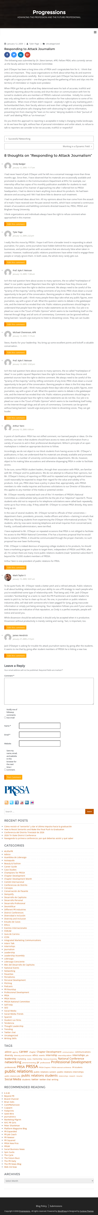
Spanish (8, 1015)
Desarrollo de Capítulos (15, 895)
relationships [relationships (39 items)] (63, 1074)
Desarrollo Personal (13, 898)
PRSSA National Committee (17, 1000)
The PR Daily (10, 1159)
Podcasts (8, 984)
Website (7, 741)
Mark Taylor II (19, 574)
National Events (11, 966)
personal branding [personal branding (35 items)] (29, 1061)
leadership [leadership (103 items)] (10, 1057)
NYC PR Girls (10, 1120)
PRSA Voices (10, 997)
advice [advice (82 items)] (8, 1050)
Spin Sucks (9, 1150)
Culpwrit (8, 1106)
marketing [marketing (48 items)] (21, 1057)
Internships (9, 945)
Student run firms (12, 1018)
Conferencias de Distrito (15, 883)
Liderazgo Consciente (14, 960)
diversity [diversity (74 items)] (9, 1053)
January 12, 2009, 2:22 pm (23, 235)
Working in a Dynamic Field (76, 146)
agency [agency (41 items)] (15, 1050)
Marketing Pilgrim (12, 1117)
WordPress (62, 1209)
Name (7, 724)
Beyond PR (9, 1094)
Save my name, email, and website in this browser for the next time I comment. (12, 758)
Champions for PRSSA (14, 871)
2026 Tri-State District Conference (20, 833)
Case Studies (10, 868)
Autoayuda (9, 858)
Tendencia (9, 1021)
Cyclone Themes (87, 1209)
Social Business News (14, 1147)
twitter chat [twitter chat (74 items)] (45, 1078)
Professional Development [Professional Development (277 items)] (71, 1060)
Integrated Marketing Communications (22, 938)
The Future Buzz (12, 1156)
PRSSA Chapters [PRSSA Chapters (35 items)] (44, 1065)
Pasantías (8, 972)
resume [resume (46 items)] (79, 1074)
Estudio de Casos (12, 920)
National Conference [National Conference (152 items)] (71, 1056)
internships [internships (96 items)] (78, 1053)
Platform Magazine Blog (15, 1126)
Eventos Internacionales (15, 926)
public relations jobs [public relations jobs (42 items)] (12, 1074)
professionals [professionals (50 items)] (10, 1065)
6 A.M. (7, 1091)
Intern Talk (9, 941)
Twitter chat (10, 1030)
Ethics (7, 923)
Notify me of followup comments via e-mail (12, 711)
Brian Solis (9, 1100)
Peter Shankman (12, 1123)
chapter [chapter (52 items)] (32, 1050)
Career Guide (10, 865)
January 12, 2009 (15, 43)
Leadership (9, 951)
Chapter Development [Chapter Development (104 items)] (49, 1050)
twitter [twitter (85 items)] (35, 1078)
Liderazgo (8, 957)
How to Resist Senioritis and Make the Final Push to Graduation (34, 827)
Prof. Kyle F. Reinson (22, 270)
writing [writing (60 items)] (55, 1078)
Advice (7, 852)
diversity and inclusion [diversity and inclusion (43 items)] (22, 1053)
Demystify (9, 892)
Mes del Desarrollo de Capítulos (19, 963)
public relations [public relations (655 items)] (19, 1069)
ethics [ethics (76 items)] (35, 1053)
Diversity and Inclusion (15, 917)
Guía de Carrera (11, 932)
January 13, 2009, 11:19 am (24, 335)
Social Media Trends (13, 1012)
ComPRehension (12, 1103)
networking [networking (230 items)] (13, 1060)
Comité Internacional (14, 880)
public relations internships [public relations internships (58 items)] (70, 1070)
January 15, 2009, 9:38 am (23, 428)
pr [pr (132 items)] (38, 1060)
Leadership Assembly (14, 954)
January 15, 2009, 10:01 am (24, 577)
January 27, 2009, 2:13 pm (23, 637)
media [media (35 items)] (29, 1057)
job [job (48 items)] (87, 1053)
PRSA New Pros (11, 1141)
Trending (8, 1027)
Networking (9, 969)
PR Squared (9, 1138)
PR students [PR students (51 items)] (77, 1065)
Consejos (8, 886)
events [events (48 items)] (42, 1053)
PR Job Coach (10, 1132)
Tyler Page (34, 43)
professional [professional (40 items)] (45, 1061)
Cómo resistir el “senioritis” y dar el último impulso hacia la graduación (38, 824)
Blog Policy (41, 1204)
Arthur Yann (18, 424)
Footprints (9, 1109)
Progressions (24, 1209)
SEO (6, 1006)
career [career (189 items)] (23, 1049)
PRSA (6, 994)
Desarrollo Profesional (14, 902)
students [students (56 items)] (26, 1078)
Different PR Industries (15, 908)
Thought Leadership (13, 1024)
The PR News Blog (12, 1162)
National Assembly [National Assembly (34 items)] (50, 1057)
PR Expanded (10, 1129)
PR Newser (9, 1135)
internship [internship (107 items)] (51, 1053)
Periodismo (9, 975)
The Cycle (8, 1153)
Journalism (9, 947)
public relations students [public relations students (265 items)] (39, 1073)
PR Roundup (10, 987)
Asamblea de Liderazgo (15, 856)
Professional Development (16, 991)
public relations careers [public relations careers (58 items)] (45, 1070)
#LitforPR (8, 849)
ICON (6, 935)
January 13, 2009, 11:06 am (24, 273)
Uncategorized (53, 43)
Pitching (8, 981)
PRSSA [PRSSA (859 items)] (32, 1065)
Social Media (10, 1009)
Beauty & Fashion (12, 862)
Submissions (56, 1204)
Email (7, 733)
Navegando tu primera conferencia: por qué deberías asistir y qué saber (38, 836)
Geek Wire (9, 1112)
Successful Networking (19, 138)
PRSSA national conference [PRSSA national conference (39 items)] (61, 1065)
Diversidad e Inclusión (14, 914)
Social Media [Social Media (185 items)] (13, 1077)
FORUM (7, 929)
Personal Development (15, 978)
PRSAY (7, 1144)
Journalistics (10, 1114)
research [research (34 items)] (72, 1074)
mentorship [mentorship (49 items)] (37, 1057)
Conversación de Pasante (16, 889)
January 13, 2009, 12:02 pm (24, 363)
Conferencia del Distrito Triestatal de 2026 (24, 830)
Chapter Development (14, 874)
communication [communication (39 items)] (68, 1050)
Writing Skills (10, 1037)
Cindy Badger (19, 164)
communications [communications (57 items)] (83, 1050)
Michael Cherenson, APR (24, 331)
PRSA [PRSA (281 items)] (21, 1065)
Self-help (8, 1003)
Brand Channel (11, 1097)
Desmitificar (10, 905)
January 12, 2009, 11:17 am (24, 167)
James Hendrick (20, 633)
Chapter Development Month (18, 877)
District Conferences (14, 911)
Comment (9, 674)
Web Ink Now (10, 1165)
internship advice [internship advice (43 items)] (64, 1053)
